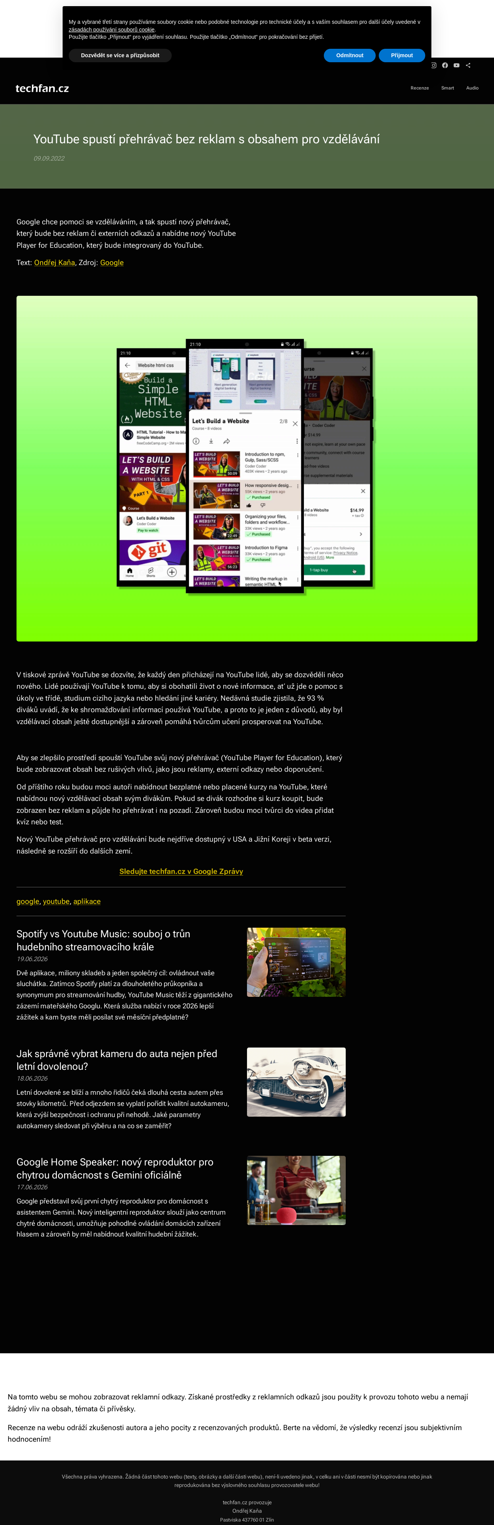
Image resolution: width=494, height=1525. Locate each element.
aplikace (87, 901)
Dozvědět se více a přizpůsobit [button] (120, 55)
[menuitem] (456, 88)
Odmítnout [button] (349, 55)
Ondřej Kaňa (54, 262)
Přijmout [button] (402, 55)
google (28, 901)
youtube (56, 901)
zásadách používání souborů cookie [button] (111, 30)
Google (112, 262)
